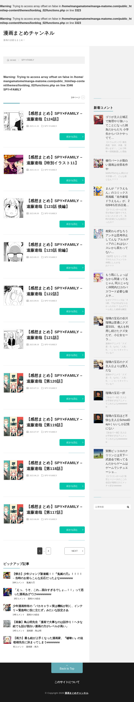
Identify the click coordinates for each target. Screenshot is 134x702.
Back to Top (67, 668)
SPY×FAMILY (50, 126)
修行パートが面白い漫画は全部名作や (117, 164)
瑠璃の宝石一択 (115, 392)
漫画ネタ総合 (34, 598)
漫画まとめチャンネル (28, 33)
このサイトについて (67, 682)
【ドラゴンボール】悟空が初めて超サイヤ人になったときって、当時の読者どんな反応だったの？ (116, 215)
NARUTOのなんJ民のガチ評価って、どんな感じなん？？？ (117, 176)
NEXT (75, 551)
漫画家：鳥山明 (34, 630)
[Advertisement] (112, 73)
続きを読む (72, 136)
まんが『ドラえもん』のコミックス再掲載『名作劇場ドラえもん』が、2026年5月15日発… (117, 197)
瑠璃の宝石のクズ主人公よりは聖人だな (117, 366)
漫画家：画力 (32, 647)
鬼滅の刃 (30, 582)
